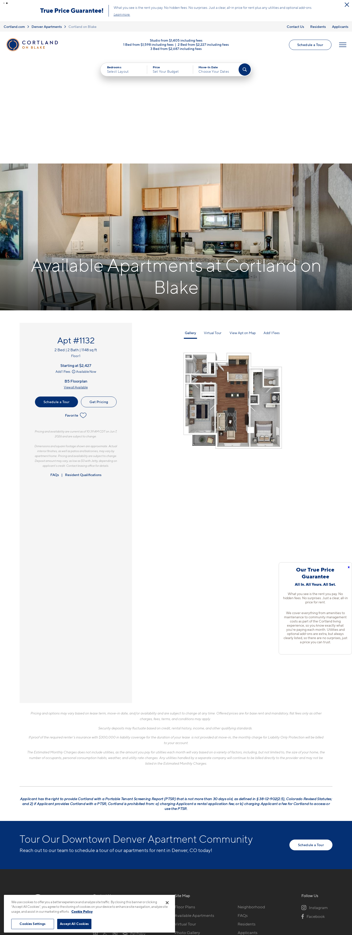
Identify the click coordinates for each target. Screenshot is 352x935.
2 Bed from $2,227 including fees (203, 44)
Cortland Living (189, 844)
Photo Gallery (187, 826)
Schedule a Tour (310, 45)
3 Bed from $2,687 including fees (176, 48)
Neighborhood (251, 801)
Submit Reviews (175, 892)
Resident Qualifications (83, 369)
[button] (4, 3)
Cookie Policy (82, 911)
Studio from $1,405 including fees (176, 40)
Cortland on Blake (82, 26)
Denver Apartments (47, 26)
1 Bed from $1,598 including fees (148, 44)
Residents (318, 26)
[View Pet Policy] (134, 827)
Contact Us (295, 26)
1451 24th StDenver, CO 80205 (110, 812)
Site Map (197, 892)
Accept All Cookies (74, 924)
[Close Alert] (347, 4)
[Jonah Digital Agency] (321, 889)
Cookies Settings (32, 924)
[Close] (167, 902)
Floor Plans (185, 801)
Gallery (190, 227)
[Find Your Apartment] (245, 69)
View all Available (76, 281)
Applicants (340, 26)
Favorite (76, 309)
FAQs (54, 369)
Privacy (153, 892)
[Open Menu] (342, 45)
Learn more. (122, 14)
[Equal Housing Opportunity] (95, 827)
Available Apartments (194, 809)
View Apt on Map (243, 227)
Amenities (184, 835)
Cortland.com (14, 26)
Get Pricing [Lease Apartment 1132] (98, 296)
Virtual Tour (212, 227)
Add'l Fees (65, 266)
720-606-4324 (107, 801)
